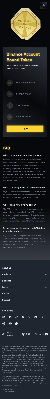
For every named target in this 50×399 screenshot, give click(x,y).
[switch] (45, 334)
